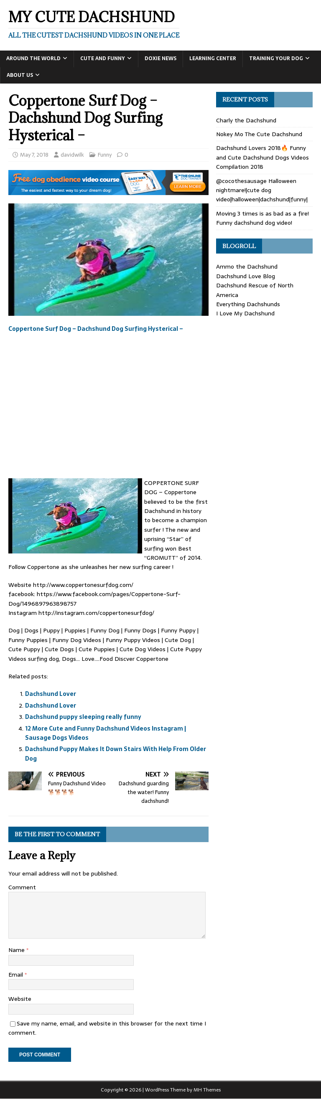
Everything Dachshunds (248, 304)
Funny (105, 154)
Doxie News (160, 58)
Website (19, 998)
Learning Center (212, 58)
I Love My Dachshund (245, 313)
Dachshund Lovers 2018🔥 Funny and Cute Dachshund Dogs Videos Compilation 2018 (262, 157)
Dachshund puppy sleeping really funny (83, 716)
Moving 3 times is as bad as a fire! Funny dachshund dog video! (262, 218)
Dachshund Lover (50, 693)
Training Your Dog (276, 58)
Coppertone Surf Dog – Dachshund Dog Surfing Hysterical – (95, 328)
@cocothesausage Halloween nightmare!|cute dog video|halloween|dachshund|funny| (262, 190)
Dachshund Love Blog (245, 276)
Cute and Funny (102, 58)
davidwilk (72, 154)
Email (16, 974)
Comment (22, 887)
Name (17, 949)
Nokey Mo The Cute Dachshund (259, 134)
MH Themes (207, 1090)
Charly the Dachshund (246, 120)
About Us (20, 75)
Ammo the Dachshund (247, 266)
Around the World (33, 58)
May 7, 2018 (34, 154)
